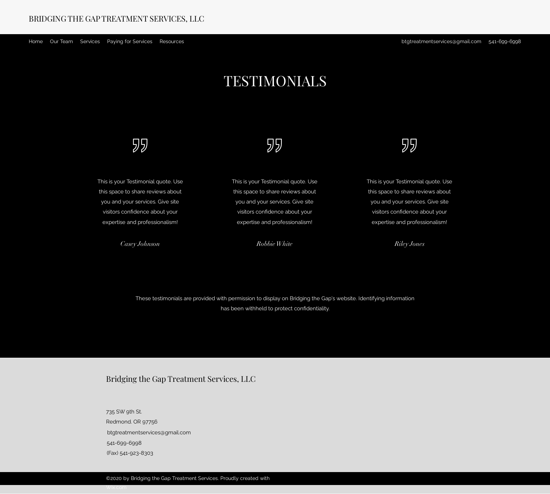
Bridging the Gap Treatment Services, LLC (181, 378)
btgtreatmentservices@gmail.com (441, 41)
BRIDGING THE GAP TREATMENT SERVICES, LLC (116, 18)
